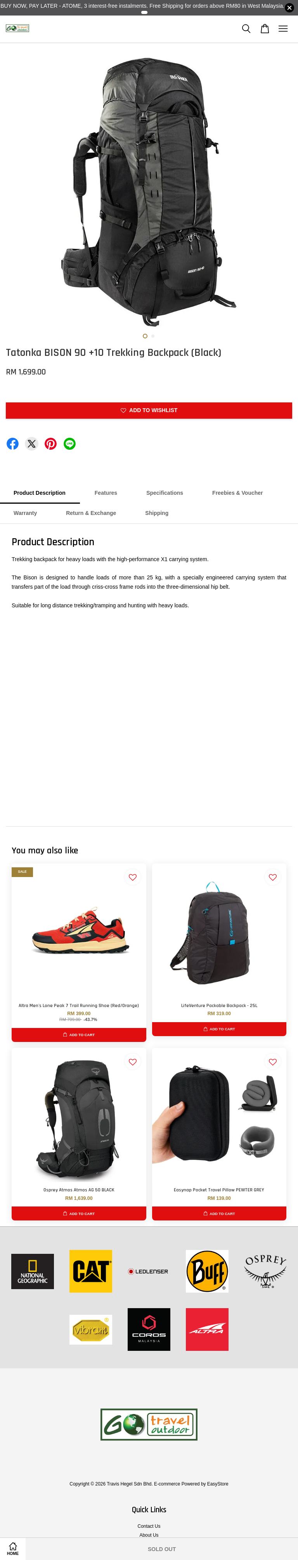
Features (106, 493)
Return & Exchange (91, 513)
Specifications (164, 493)
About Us (149, 1535)
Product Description (40, 493)
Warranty (25, 513)
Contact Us (149, 1526)
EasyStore (218, 1484)
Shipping (156, 513)
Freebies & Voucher (237, 493)
